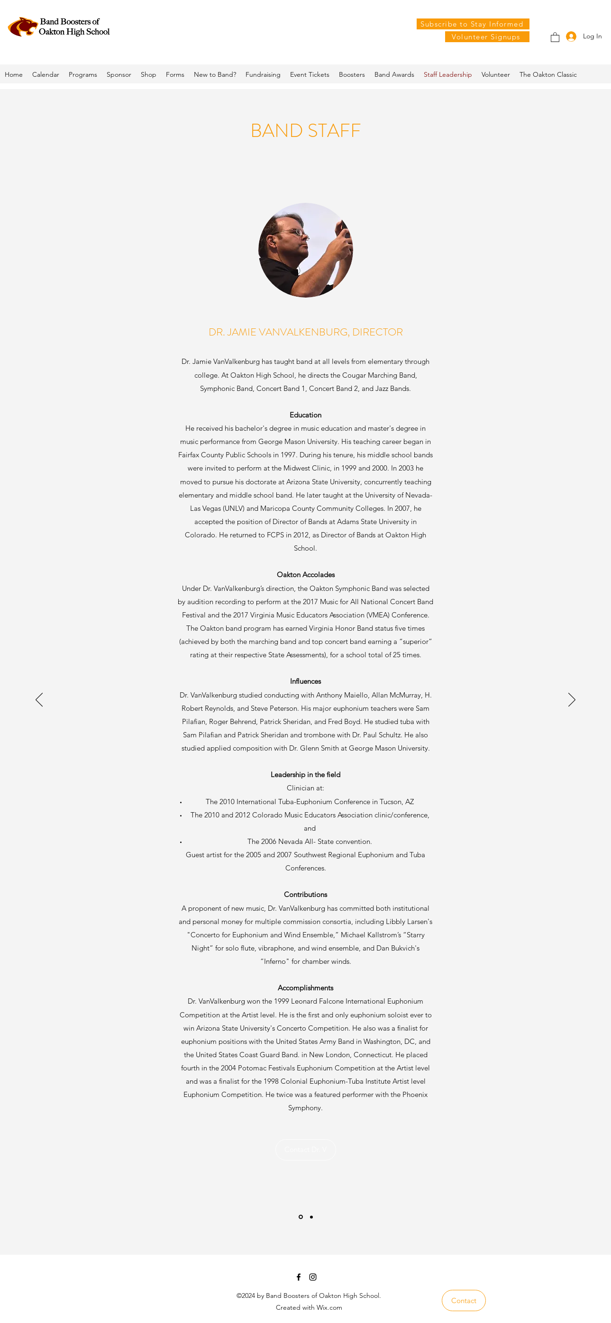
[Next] (571, 700)
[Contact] (464, 1300)
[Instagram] (313, 1277)
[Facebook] (298, 1277)
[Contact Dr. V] (305, 1149)
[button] (555, 37)
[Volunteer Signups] (487, 36)
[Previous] (39, 700)
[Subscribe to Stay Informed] (473, 23)
